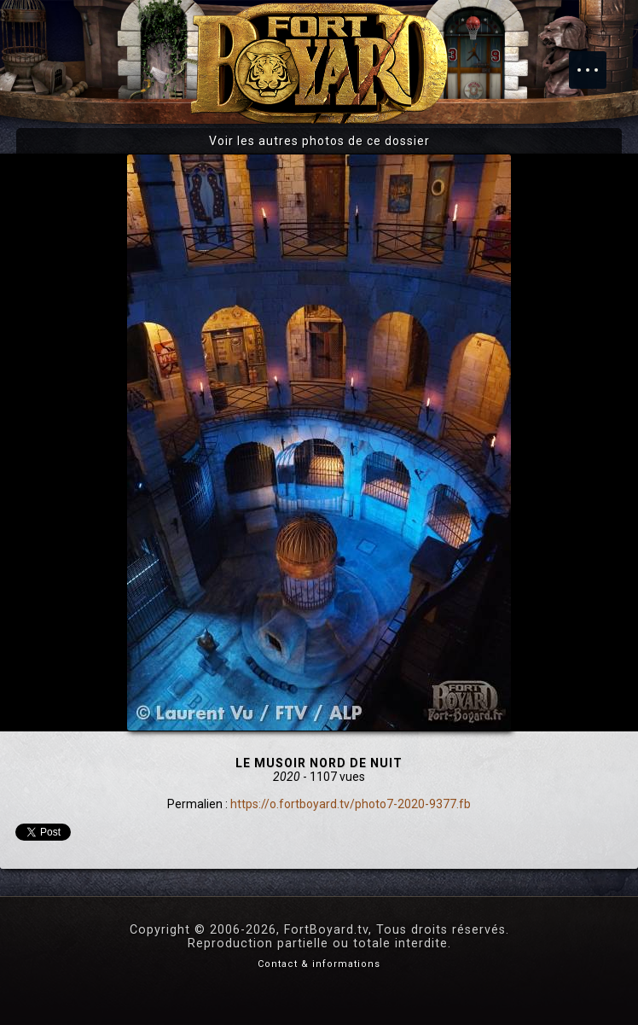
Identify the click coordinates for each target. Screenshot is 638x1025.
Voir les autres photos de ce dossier (319, 141)
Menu (596, 61)
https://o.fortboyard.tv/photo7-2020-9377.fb (350, 804)
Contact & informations (319, 964)
